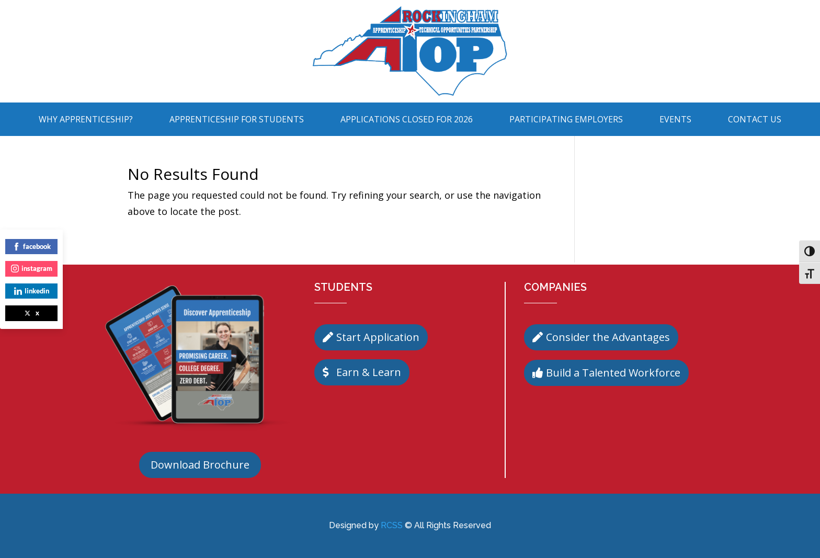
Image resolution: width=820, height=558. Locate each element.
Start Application (377, 337)
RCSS (392, 525)
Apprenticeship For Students (236, 119)
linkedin (31, 291)
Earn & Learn (368, 372)
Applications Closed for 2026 (406, 119)
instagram (31, 268)
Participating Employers (566, 119)
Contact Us (754, 119)
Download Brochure (200, 465)
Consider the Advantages (608, 337)
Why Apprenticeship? (86, 119)
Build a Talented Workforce (613, 373)
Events (675, 119)
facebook (32, 246)
